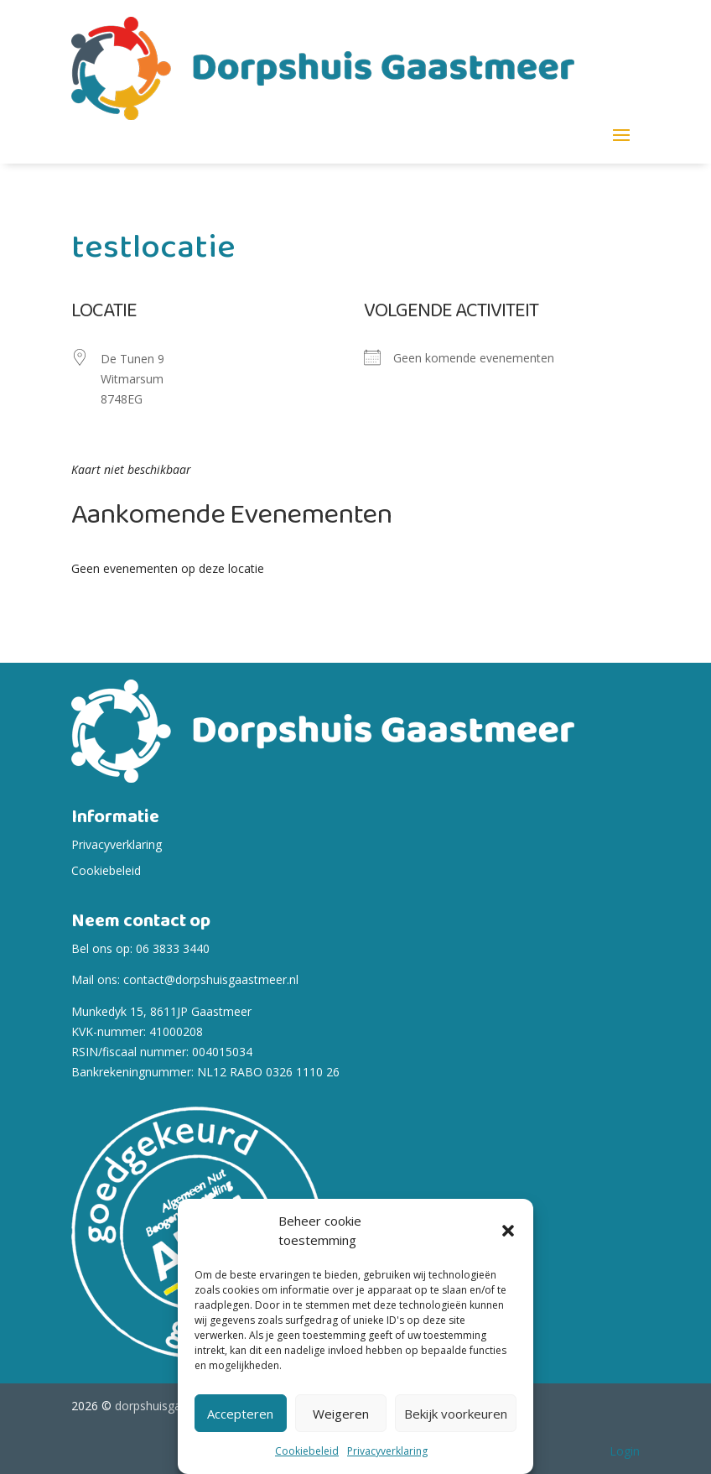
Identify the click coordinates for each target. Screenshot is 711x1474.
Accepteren (240, 1413)
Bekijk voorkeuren (455, 1413)
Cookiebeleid (307, 1451)
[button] (508, 1230)
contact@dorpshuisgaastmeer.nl (210, 979)
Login (625, 1451)
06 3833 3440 (173, 948)
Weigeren (341, 1413)
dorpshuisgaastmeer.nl (176, 1406)
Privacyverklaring (387, 1451)
